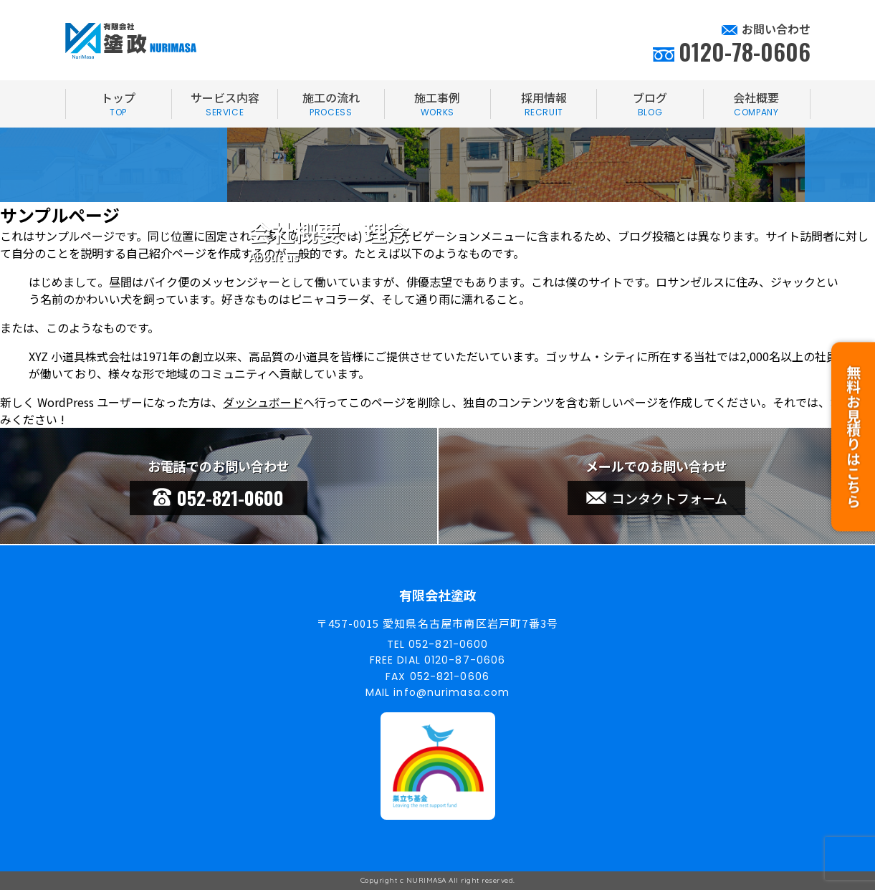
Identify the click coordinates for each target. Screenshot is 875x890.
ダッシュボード (263, 402)
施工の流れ (330, 104)
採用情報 (543, 104)
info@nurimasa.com (451, 692)
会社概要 (756, 104)
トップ (118, 104)
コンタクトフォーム (656, 498)
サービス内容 (224, 104)
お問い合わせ (776, 28)
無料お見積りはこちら (853, 442)
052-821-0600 (218, 498)
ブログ (649, 104)
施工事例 (437, 104)
